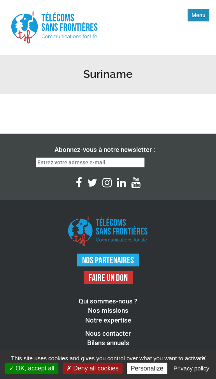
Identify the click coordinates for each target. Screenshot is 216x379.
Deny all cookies (93, 368)
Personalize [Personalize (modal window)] (147, 368)
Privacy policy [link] (191, 368)
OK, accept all (31, 368)
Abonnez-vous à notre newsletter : (104, 149)
